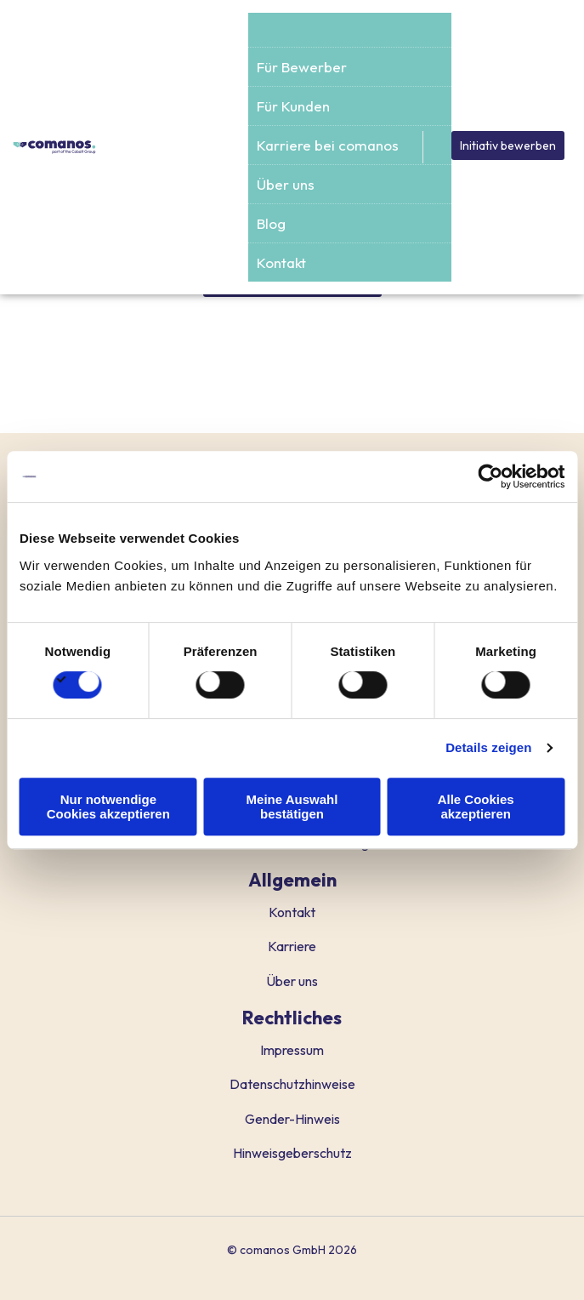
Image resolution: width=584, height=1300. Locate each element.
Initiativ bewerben (508, 145)
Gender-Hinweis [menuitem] (292, 1118)
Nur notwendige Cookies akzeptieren (108, 806)
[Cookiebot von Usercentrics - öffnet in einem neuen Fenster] (490, 476)
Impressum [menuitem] (292, 1049)
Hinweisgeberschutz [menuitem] (292, 1152)
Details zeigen (488, 747)
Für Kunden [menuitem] (293, 106)
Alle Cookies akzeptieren (476, 806)
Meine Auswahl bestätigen (292, 806)
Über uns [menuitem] (286, 184)
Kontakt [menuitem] (281, 262)
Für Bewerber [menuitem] (302, 67)
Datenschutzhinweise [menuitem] (292, 1083)
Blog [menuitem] (271, 223)
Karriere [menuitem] (292, 946)
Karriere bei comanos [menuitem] (328, 145)
